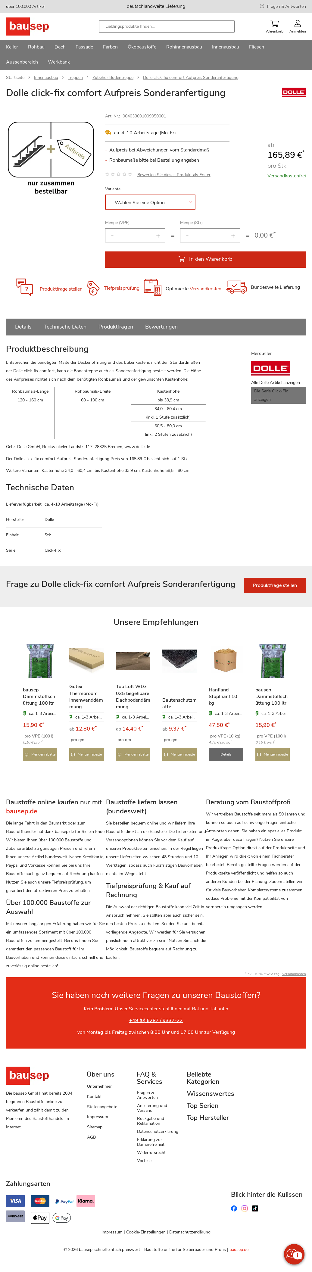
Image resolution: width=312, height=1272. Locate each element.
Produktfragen (115, 326)
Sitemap (94, 1127)
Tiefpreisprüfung (121, 288)
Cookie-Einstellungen (146, 1232)
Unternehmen (100, 1086)
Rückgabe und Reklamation (150, 1121)
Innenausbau (46, 77)
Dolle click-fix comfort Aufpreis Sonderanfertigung (191, 77)
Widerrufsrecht (151, 1152)
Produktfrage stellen (61, 289)
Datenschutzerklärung (157, 1131)
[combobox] (167, 26)
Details (23, 326)
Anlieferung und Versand (152, 1108)
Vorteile (144, 1161)
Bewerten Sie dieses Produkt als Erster (174, 175)
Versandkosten (205, 289)
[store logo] (37, 26)
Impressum (97, 1117)
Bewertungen (161, 326)
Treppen (75, 77)
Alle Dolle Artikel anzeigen (275, 382)
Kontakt (94, 1096)
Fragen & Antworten (286, 6)
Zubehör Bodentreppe (112, 77)
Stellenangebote (102, 1107)
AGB (91, 1137)
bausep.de (238, 1249)
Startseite (15, 77)
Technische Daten (65, 326)
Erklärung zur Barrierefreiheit (150, 1142)
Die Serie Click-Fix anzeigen (271, 395)
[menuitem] (12, 47)
